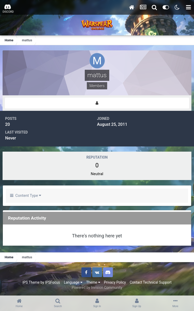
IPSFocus (52, 282)
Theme (93, 282)
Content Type (25, 195)
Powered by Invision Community (97, 287)
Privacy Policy (115, 282)
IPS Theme (30, 282)
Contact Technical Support (150, 282)
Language (73, 282)
